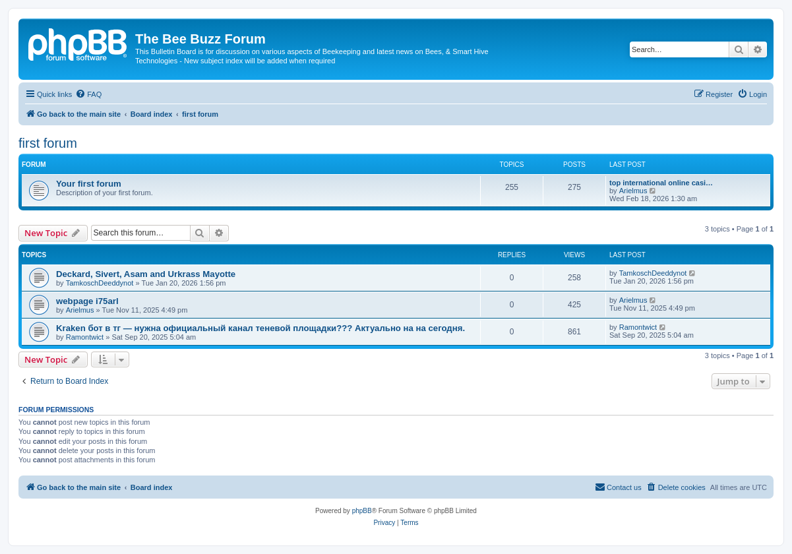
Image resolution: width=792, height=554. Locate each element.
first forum (47, 143)
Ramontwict (85, 337)
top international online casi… (661, 183)
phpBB (362, 510)
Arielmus (633, 191)
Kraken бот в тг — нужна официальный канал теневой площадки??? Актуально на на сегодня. (260, 328)
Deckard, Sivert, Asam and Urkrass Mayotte (145, 274)
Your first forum (88, 184)
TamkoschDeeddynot (100, 283)
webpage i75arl (87, 301)
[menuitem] (88, 94)
